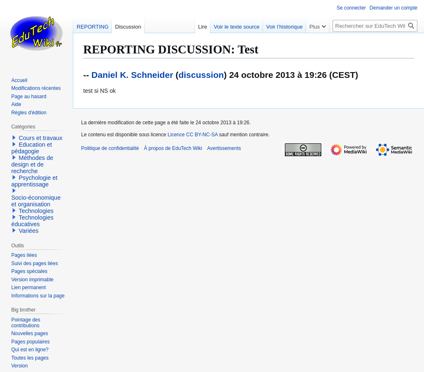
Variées (29, 230)
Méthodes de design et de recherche (32, 164)
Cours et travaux (41, 138)
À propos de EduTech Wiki (173, 148)
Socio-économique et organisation (35, 201)
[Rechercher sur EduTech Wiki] (374, 26)
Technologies (36, 211)
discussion (201, 75)
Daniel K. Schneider (132, 75)
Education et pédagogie (31, 148)
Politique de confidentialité (110, 148)
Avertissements (224, 148)
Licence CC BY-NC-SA (193, 135)
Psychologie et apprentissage (34, 181)
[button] (14, 137)
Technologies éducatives (32, 220)
